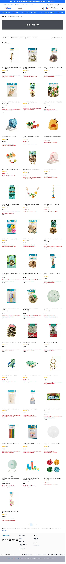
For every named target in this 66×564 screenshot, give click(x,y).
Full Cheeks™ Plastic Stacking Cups (30, 409)
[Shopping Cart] (63, 9)
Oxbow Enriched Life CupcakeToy (30, 102)
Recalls (24, 554)
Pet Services (22, 535)
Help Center (22, 541)
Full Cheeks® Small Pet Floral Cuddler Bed (32, 376)
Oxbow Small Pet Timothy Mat (29, 342)
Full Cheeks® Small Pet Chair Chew (9, 376)
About (35, 535)
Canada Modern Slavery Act (58, 554)
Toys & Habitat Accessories (13, 16)
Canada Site (37, 545)
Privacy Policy (37, 554)
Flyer (22, 4)
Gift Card (17, 4)
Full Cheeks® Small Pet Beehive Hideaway (53, 136)
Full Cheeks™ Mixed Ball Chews (29, 239)
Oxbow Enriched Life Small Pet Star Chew (11, 273)
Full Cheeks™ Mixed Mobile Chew (51, 376)
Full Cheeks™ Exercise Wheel (50, 169)
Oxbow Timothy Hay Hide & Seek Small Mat (11, 342)
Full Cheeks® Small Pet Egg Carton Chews (11, 169)
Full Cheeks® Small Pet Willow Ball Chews (52, 478)
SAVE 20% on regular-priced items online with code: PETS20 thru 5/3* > (32, 1)
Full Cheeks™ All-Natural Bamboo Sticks (10, 409)
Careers (21, 538)
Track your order (29, 4)
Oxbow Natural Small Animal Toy (51, 342)
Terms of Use (29, 554)
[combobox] (31, 8)
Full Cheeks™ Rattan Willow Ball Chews (10, 239)
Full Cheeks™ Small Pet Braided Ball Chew (32, 273)
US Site (35, 542)
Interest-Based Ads (46, 554)
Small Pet (4, 16)
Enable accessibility (8, 4)
